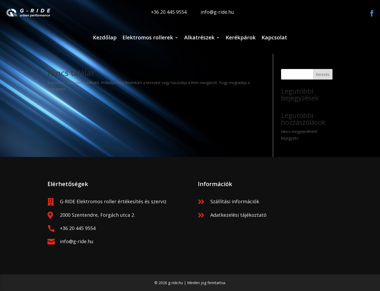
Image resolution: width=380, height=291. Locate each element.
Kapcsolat (274, 37)
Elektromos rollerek (147, 37)
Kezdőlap (105, 37)
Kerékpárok (241, 37)
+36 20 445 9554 (78, 228)
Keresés (323, 74)
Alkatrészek (199, 37)
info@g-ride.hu (76, 241)
